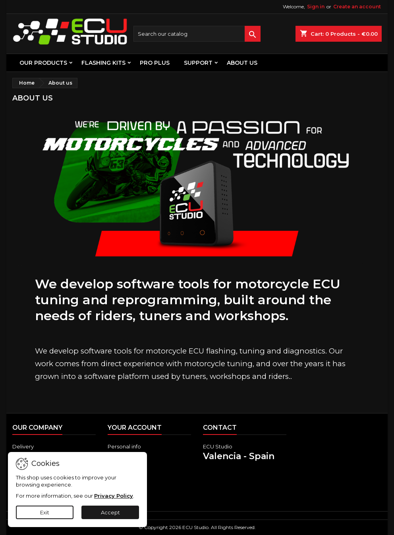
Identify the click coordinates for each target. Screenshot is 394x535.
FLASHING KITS (103, 62)
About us (242, 62)
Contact (220, 427)
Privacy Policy (113, 496)
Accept (110, 512)
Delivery (23, 446)
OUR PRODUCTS (43, 62)
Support (198, 62)
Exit (44, 512)
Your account (135, 427)
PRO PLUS (155, 62)
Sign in (315, 7)
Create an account (357, 7)
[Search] (197, 34)
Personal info (124, 446)
